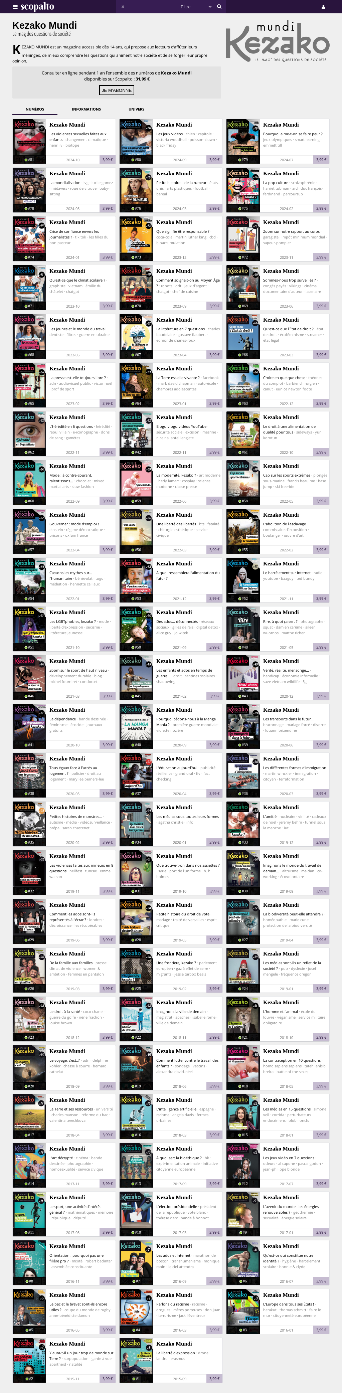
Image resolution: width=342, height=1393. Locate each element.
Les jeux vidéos (169, 133)
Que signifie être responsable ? (182, 231)
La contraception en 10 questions (292, 1060)
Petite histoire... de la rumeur (181, 182)
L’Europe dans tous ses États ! (288, 1304)
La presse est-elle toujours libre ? (77, 377)
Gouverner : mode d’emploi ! (74, 523)
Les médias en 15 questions (287, 1108)
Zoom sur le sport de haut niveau (78, 670)
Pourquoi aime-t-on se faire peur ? (293, 133)
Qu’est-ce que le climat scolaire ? (77, 280)
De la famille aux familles (71, 962)
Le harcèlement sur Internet (287, 572)
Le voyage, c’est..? (64, 1060)
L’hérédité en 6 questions (71, 426)
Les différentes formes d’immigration (294, 767)
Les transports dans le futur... (288, 718)
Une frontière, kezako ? (176, 962)
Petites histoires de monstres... (75, 816)
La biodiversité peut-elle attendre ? (293, 913)
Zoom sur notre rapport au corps (291, 231)
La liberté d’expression (175, 1352)
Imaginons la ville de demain (181, 1011)
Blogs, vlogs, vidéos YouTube (181, 426)
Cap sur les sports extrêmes (286, 475)
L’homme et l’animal (280, 1011)
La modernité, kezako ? (176, 475)
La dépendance (62, 718)
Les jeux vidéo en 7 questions (288, 1157)
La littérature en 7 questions (180, 328)
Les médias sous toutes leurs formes (187, 816)
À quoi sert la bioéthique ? (179, 1157)
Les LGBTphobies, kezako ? (72, 621)
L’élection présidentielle (176, 1206)
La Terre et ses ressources (71, 1108)
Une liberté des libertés (176, 523)
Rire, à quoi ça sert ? (280, 621)
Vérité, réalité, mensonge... (286, 670)
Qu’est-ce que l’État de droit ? (288, 328)
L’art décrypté (61, 1157)
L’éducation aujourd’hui (176, 767)
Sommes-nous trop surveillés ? (289, 280)
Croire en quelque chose (284, 377)
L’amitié (270, 816)
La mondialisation (64, 182)
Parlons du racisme (172, 1304)
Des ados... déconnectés (177, 621)
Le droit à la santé (64, 1011)
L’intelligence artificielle (176, 1108)
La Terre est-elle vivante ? (178, 377)
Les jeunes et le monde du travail (78, 328)
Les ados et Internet (173, 1255)
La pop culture (275, 182)
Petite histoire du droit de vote (182, 913)
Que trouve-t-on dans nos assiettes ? (188, 865)
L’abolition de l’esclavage (284, 523)
